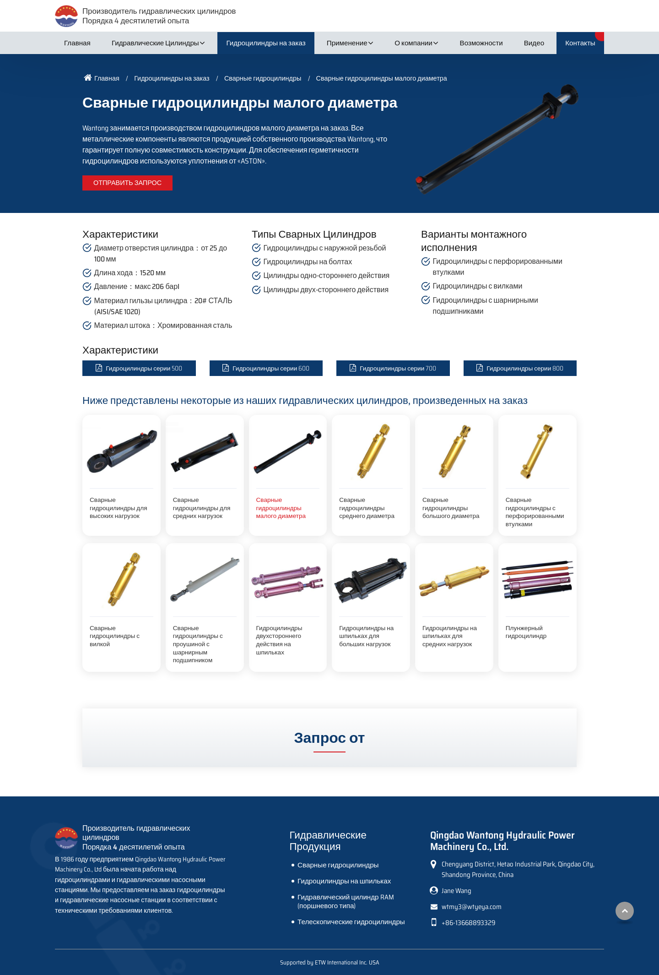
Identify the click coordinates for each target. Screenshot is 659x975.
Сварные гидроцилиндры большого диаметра (451, 508)
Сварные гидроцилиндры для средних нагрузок (202, 508)
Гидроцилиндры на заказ (265, 43)
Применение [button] (347, 43)
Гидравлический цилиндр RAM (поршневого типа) (345, 901)
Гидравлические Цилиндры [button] (155, 43)
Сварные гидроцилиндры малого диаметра (281, 508)
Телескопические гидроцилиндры (351, 921)
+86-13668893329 (468, 922)
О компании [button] (413, 43)
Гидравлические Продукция (328, 841)
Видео (534, 43)
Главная (77, 43)
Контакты (580, 43)
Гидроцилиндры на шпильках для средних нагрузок (449, 636)
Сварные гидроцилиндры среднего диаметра (366, 508)
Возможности (481, 43)
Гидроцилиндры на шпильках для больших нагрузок (366, 636)
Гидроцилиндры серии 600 (270, 368)
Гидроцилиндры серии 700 (398, 368)
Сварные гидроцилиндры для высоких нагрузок (118, 508)
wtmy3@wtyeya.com (472, 906)
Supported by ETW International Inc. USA (329, 962)
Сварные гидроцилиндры (262, 78)
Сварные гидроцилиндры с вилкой (115, 636)
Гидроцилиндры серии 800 (524, 368)
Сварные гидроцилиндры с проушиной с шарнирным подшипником (198, 644)
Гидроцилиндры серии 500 (144, 368)
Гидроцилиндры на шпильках (344, 881)
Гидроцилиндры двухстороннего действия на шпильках (279, 640)
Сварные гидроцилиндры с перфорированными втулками (535, 512)
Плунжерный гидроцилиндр (526, 632)
